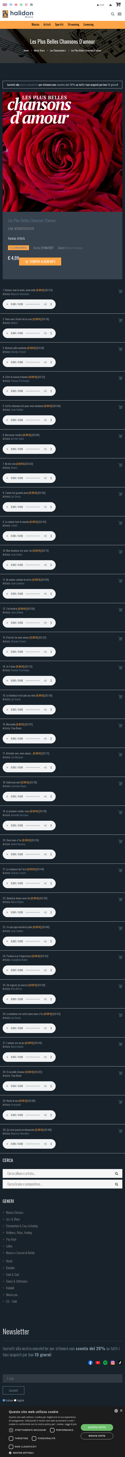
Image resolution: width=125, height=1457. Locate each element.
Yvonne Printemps (20, 381)
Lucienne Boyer (19, 786)
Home (26, 50)
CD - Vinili (11, 1301)
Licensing (88, 24)
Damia (14, 467)
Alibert (14, 323)
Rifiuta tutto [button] (97, 1435)
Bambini (10, 1267)
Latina (9, 1246)
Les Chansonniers (58, 50)
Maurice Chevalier (20, 294)
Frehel (14, 525)
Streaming (73, 24)
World (9, 1261)
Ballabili (10, 1288)
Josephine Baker (19, 960)
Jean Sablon (17, 409)
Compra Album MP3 (40, 261)
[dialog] (62, 1431)
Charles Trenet (18, 352)
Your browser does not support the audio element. (29, 304)
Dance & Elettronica (16, 1281)
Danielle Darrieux (19, 815)
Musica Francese (74, 248)
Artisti (47, 24)
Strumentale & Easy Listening (22, 1226)
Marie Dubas (17, 902)
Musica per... (12, 1294)
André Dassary (18, 844)
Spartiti (59, 24)
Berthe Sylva (17, 438)
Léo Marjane (17, 757)
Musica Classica (14, 1212)
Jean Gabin (16, 554)
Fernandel (16, 1104)
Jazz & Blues (13, 1219)
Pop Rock (11, 1239)
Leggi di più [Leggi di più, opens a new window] (71, 1424)
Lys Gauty (16, 496)
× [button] (121, 1410)
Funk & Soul (12, 1274)
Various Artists (16, 238)
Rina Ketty (16, 989)
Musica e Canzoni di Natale (20, 1252)
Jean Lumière (17, 583)
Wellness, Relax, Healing (19, 1232)
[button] (43, 1452)
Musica (35, 24)
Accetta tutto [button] (97, 1427)
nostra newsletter (29, 84)
